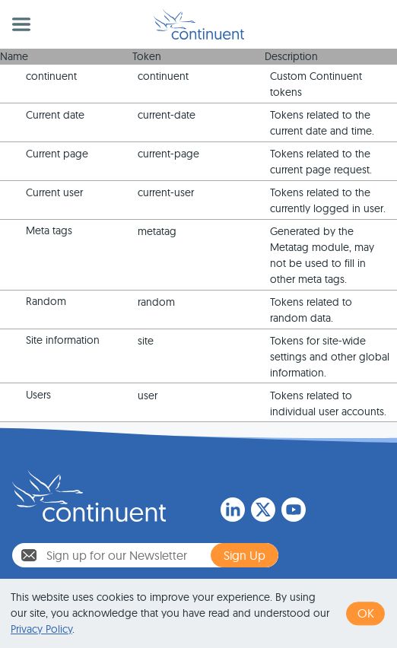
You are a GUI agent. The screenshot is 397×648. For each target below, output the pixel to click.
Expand (13, 77)
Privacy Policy (41, 629)
